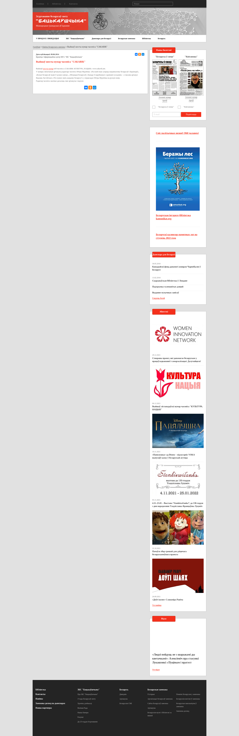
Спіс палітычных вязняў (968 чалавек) (177, 133)
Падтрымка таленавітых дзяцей (168, 287)
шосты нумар (48, 69)
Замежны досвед (182, 711)
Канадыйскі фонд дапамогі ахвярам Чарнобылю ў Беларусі (176, 268)
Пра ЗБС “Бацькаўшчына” (88, 694)
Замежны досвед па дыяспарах (50, 703)
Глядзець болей (158, 298)
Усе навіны (156, 605)
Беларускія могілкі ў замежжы (188, 699)
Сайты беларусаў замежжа (158, 703)
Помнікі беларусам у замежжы (188, 694)
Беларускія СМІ (126, 703)
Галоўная (40, 4)
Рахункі (81, 717)
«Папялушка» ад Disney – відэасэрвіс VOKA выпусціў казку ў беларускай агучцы (173, 456)
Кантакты (73, 4)
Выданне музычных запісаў (165, 293)
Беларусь (161, 38)
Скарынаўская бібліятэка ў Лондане (169, 281)
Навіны (39, 699)
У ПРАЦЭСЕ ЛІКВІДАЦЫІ (47, 38)
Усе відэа (156, 670)
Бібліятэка (56, 4)
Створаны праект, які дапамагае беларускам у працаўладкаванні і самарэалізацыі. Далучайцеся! (176, 359)
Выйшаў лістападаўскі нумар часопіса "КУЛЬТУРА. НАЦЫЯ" (177, 408)
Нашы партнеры (44, 708)
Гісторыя (151, 694)
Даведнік (123, 694)
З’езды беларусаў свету (87, 699)
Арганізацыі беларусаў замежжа (160, 699)
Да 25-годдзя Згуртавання (88, 722)
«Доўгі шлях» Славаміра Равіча (167, 600)
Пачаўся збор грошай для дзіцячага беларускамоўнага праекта (169, 553)
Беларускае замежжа (126, 38)
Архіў (164, 100)
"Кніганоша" (188, 107)
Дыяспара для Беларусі (101, 38)
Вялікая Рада (83, 708)
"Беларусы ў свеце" (166, 107)
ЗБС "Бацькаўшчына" (75, 38)
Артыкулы (124, 699)
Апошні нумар (165, 97)
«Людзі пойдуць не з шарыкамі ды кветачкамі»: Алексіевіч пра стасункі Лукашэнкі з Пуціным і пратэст (175, 658)
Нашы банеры (83, 712)
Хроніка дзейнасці (85, 703)
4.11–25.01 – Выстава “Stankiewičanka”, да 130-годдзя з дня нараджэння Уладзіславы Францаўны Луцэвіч (177, 504)
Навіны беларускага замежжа (53, 47)
